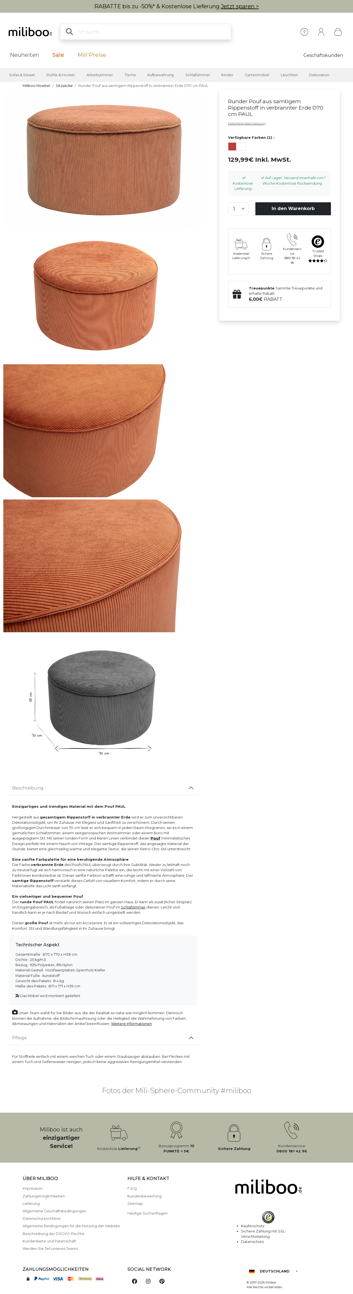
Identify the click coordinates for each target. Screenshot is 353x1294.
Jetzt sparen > (240, 6)
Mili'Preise (91, 55)
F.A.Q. (132, 1188)
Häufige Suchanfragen (147, 1213)
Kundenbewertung (144, 1196)
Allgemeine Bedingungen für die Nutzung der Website (71, 1226)
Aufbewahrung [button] (160, 75)
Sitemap (135, 1204)
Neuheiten (24, 55)
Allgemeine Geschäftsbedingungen (54, 1211)
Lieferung (31, 1204)
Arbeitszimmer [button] (100, 75)
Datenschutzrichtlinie (42, 1218)
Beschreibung (28, 788)
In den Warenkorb (293, 208)
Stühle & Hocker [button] (60, 75)
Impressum (32, 1188)
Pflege (19, 1037)
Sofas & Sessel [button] (22, 75)
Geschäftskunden (323, 55)
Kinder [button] (227, 75)
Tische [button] (130, 75)
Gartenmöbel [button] (257, 75)
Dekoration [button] (319, 75)
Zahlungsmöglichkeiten (44, 1196)
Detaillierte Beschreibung (247, 123)
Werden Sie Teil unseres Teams (50, 1249)
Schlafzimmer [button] (197, 75)
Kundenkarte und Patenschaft (49, 1241)
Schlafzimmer (133, 907)
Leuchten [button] (289, 75)
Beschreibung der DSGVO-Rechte (53, 1234)
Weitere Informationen (131, 1024)
